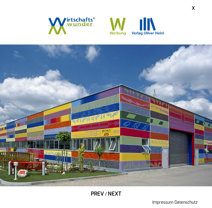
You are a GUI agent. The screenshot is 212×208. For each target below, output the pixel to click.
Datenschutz (186, 202)
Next (114, 194)
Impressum (162, 202)
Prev (97, 194)
